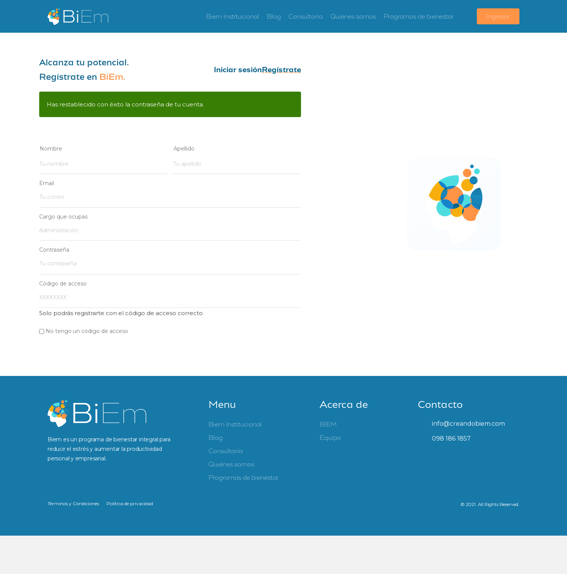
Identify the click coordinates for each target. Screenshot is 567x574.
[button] (238, 69)
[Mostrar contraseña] (293, 254)
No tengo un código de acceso (87, 324)
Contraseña (54, 245)
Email (46, 181)
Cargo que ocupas (63, 213)
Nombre (51, 148)
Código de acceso (63, 277)
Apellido (184, 148)
